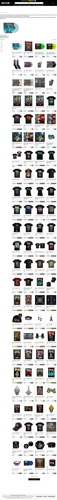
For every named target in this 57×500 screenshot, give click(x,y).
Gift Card (41, 5)
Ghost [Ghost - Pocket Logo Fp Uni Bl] (24, 271)
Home (1, 12)
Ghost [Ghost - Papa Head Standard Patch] (47, 417)
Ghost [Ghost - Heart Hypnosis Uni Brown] (36, 271)
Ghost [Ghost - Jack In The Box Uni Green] (47, 271)
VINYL (14, 5)
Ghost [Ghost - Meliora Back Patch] (13, 361)
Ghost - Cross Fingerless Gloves (39, 342)
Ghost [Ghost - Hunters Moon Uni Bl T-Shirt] (24, 127)
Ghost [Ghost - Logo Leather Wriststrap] (24, 325)
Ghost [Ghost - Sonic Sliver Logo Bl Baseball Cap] (47, 290)
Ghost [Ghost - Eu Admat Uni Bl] (47, 253)
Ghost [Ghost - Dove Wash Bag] (47, 452)
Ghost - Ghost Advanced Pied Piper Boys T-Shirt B (28, 289)
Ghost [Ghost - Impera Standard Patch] (47, 361)
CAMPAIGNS (38, 5)
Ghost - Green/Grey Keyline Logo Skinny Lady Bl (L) (50, 162)
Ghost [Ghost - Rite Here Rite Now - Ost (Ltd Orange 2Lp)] (36, 127)
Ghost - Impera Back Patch (27, 360)
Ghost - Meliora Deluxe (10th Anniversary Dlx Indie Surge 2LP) (50, 53)
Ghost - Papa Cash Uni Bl (15, 251)
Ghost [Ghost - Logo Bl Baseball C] (13, 434)
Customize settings (39, 496)
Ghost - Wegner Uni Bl (49, 233)
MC (17, 5)
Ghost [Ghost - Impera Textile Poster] (24, 343)
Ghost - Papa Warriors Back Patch (51, 342)
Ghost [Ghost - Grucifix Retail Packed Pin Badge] (24, 399)
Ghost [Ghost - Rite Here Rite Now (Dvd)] (24, 108)
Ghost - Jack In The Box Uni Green (51, 269)
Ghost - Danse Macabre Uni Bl (28, 251)
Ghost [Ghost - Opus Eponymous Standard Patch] (36, 290)
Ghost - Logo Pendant (49, 324)
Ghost (7, 12)
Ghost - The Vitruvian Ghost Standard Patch (39, 415)
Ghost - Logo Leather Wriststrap (28, 324)
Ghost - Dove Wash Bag (49, 451)
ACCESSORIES (29, 5)
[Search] (29, 3)
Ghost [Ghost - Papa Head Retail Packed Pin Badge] (13, 399)
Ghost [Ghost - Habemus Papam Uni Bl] (13, 198)
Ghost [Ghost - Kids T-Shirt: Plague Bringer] (24, 435)
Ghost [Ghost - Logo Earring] (36, 325)
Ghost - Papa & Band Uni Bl (27, 215)
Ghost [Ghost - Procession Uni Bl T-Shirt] (13, 126)
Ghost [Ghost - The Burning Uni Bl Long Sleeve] (36, 453)
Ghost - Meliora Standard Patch (39, 378)
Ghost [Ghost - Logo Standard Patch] (24, 416)
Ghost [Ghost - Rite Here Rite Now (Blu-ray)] (36, 109)
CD (16, 5)
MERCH (25, 5)
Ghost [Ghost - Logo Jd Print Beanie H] (13, 325)
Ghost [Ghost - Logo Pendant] (47, 325)
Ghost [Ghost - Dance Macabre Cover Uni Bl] (36, 254)
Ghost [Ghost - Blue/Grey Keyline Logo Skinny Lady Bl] (24, 199)
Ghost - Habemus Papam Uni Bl (16, 197)
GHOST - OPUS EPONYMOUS (3, 35)
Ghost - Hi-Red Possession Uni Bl (39, 215)
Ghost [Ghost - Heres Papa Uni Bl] (13, 162)
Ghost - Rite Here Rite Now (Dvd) (28, 106)
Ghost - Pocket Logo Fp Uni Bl (28, 269)
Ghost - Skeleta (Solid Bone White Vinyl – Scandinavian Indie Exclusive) (17, 89)
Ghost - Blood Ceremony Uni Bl (28, 179)
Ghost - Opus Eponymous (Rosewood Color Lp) (49, 144)
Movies (20, 5)
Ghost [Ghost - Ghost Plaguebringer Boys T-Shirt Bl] (24, 163)
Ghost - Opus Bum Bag (15, 469)
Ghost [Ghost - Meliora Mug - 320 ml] (47, 470)
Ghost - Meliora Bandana (38, 306)
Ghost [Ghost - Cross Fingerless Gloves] (36, 343)
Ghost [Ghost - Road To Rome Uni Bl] (47, 198)
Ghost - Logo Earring (38, 324)
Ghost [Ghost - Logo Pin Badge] (47, 398)
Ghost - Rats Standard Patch (28, 378)
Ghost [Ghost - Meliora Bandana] (36, 307)
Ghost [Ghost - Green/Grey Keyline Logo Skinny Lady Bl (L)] (47, 163)
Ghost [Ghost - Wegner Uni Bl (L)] (13, 180)
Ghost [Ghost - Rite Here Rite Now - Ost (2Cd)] (13, 145)
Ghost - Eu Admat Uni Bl (49, 251)
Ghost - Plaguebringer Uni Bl (39, 179)
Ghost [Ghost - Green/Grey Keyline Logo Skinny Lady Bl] (36, 199)
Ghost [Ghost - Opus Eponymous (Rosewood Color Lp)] (47, 145)
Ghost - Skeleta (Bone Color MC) (39, 70)
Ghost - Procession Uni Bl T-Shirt (17, 125)
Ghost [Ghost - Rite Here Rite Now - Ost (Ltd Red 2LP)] (36, 145)
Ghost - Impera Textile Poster (28, 342)
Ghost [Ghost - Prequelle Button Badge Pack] (36, 399)
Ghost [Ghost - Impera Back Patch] (24, 361)
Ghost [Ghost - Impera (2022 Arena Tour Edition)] (47, 435)
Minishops (3, 12)
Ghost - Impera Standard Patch (50, 360)
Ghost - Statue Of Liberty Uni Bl (50, 215)
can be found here (30, 497)
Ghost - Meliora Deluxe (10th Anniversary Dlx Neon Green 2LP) (39, 53)
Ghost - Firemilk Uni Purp (15, 288)
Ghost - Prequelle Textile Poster (28, 306)
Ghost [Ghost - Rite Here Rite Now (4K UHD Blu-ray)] (13, 109)
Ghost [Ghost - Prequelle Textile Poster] (24, 307)
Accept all (45, 496)
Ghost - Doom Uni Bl (15, 233)
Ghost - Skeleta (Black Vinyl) (50, 70)
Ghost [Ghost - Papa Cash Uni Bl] (13, 253)
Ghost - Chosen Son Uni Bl (15, 215)
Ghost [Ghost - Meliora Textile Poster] (13, 307)
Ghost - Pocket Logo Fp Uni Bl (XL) (51, 179)
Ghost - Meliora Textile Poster (16, 306)
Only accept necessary (51, 496)
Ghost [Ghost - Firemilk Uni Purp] (13, 289)
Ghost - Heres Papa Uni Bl (15, 161)
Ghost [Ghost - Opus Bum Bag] (13, 470)
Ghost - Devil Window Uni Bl (39, 233)
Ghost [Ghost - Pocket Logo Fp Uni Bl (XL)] (47, 180)
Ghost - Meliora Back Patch (16, 360)
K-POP (23, 5)
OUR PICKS (33, 5)
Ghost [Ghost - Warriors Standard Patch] (13, 416)
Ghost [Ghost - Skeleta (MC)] (47, 90)
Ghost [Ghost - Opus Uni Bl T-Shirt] (47, 108)
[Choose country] (52, 3)
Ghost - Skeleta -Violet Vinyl (28, 70)
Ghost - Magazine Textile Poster (16, 342)
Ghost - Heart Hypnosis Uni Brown (39, 269)
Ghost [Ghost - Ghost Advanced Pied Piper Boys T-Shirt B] (24, 290)
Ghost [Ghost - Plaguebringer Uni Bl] (36, 180)
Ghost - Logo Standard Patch (28, 414)
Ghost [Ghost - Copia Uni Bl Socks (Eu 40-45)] (13, 73)
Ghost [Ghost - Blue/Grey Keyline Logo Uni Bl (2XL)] (36, 163)
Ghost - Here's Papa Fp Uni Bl (16, 269)
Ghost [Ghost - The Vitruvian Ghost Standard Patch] (36, 417)
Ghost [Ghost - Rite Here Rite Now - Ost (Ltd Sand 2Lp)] (24, 145)
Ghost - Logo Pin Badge (49, 396)
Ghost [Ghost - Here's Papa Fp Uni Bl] (13, 271)
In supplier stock (19, 129)
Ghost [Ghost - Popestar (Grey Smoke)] (36, 470)
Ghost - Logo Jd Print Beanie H (16, 324)
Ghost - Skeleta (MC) (49, 88)
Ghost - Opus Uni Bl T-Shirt (50, 106)
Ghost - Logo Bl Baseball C (16, 433)
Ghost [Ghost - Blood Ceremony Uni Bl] (24, 180)
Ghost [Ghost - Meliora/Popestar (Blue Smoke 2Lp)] (24, 471)
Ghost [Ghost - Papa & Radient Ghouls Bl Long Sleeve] (24, 453)
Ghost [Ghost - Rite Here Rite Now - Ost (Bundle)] (47, 127)
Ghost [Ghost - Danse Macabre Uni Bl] (24, 253)
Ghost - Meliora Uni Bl (27, 233)
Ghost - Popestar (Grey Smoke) (39, 469)
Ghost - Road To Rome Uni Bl (50, 197)
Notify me (32, 111)
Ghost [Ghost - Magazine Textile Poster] (13, 343)
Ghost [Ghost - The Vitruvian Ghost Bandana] (47, 308)
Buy (55, 111)
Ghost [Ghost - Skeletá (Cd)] (36, 90)
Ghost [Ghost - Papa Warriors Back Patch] (47, 343)
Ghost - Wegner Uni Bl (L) (15, 179)
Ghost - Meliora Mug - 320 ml (50, 469)
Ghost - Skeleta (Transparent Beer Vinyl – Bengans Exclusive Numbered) (28, 89)
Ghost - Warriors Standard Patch (16, 414)
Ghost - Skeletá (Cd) (38, 88)
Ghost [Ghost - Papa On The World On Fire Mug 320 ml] (13, 453)
